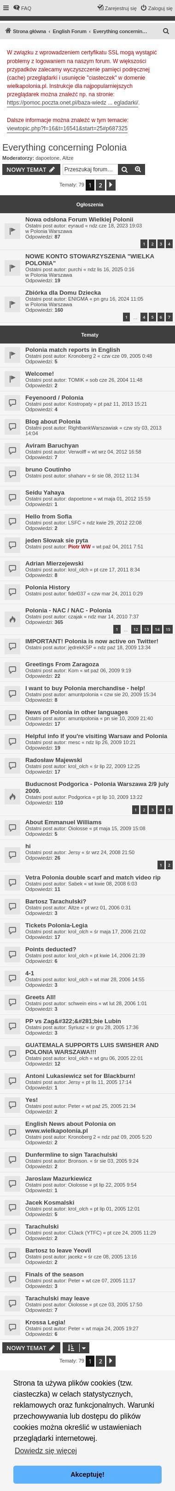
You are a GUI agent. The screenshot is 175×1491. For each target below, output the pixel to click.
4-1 (29, 973)
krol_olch (78, 569)
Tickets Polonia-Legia (56, 925)
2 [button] (100, 185)
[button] (111, 185)
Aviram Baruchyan (52, 445)
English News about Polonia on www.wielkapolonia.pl (70, 1127)
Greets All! (40, 997)
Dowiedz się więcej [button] (46, 1451)
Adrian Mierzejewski (54, 563)
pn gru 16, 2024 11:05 (119, 299)
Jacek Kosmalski (49, 1202)
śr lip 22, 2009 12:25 (117, 766)
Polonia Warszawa (51, 231)
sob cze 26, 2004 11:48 (116, 380)
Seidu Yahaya (44, 492)
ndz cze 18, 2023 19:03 (115, 225)
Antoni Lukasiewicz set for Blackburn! (80, 1075)
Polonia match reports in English (72, 349)
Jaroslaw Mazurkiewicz (58, 1178)
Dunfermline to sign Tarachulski (71, 1154)
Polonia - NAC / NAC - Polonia (68, 610)
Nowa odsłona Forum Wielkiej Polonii (79, 219)
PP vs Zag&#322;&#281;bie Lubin (73, 1021)
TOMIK (76, 380)
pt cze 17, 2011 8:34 (117, 569)
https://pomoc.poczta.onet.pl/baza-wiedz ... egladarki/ (72, 102)
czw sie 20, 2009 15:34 (130, 694)
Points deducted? (50, 949)
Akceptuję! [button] (87, 1474)
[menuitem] (22, 8)
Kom (73, 670)
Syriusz (76, 1027)
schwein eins (82, 1003)
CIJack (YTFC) (85, 1232)
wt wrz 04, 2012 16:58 (116, 451)
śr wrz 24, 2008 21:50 (110, 852)
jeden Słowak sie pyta (56, 540)
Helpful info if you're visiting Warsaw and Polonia (96, 736)
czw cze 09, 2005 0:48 (127, 356)
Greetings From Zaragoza (62, 664)
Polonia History (47, 587)
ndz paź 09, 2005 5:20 (127, 1137)
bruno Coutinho (48, 469)
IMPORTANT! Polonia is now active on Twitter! (91, 641)
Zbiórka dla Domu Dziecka (63, 292)
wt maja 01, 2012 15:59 (124, 498)
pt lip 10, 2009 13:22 (120, 797)
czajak (75, 616)
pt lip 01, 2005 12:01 (117, 1208)
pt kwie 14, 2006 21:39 (119, 955)
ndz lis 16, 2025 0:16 (111, 269)
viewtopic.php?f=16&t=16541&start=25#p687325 (67, 128)
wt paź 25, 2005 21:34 (110, 1106)
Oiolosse (78, 828)
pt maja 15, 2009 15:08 (119, 828)
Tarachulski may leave (57, 1298)
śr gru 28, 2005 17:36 (114, 1027)
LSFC (74, 522)
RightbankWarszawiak (93, 428)
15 (168, 629)
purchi (75, 269)
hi (28, 846)
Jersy (74, 852)
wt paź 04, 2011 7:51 (119, 546)
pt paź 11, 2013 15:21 (122, 404)
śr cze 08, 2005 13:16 (112, 1256)
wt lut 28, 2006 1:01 (125, 1003)
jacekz (75, 1256)
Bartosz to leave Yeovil (58, 1250)
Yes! (31, 1099)
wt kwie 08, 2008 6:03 (112, 883)
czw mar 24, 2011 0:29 (117, 593)
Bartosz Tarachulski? (55, 901)
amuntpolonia (83, 694)
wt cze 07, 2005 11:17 (110, 1280)
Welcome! (39, 373)
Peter (74, 1106)
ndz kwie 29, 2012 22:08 (114, 522)
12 (136, 629)
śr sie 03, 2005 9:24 (116, 1161)
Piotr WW (79, 546)
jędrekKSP (80, 647)
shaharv (77, 475)
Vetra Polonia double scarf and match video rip (93, 877)
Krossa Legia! (45, 1322)
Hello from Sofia (48, 516)
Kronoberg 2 (82, 356)
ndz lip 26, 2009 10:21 (110, 742)
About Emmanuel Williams (63, 822)
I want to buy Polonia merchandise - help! (85, 688)
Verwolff (77, 451)
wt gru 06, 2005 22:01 (118, 1058)
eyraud (76, 225)
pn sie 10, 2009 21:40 (128, 718)
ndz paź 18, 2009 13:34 (124, 647)
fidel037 (77, 593)
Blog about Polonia (53, 421)
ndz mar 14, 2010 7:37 (113, 616)
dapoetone (47, 158)
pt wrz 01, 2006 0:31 (108, 907)
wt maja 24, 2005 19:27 (112, 1328)
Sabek (75, 883)
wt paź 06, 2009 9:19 (107, 670)
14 (157, 629)
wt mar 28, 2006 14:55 (119, 979)
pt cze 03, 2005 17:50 (117, 1304)
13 (146, 629)
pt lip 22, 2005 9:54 (115, 1185)
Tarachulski (41, 1226)
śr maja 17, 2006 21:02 (120, 931)
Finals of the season (54, 1274)
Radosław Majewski (53, 760)
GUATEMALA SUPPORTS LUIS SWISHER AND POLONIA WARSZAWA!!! (92, 1048)
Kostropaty (80, 404)
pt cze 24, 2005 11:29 (131, 1232)
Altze (67, 158)
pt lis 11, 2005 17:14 (108, 1082)
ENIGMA (78, 299)
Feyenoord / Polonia (54, 397)
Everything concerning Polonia (64, 147)
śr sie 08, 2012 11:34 (115, 475)
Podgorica (79, 797)
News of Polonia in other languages (76, 712)
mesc (74, 742)
